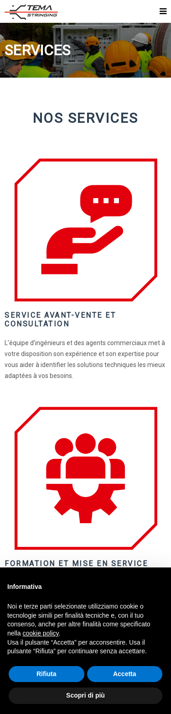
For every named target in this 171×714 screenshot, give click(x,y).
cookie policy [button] (40, 633)
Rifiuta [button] (46, 673)
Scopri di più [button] (85, 695)
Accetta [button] (124, 673)
